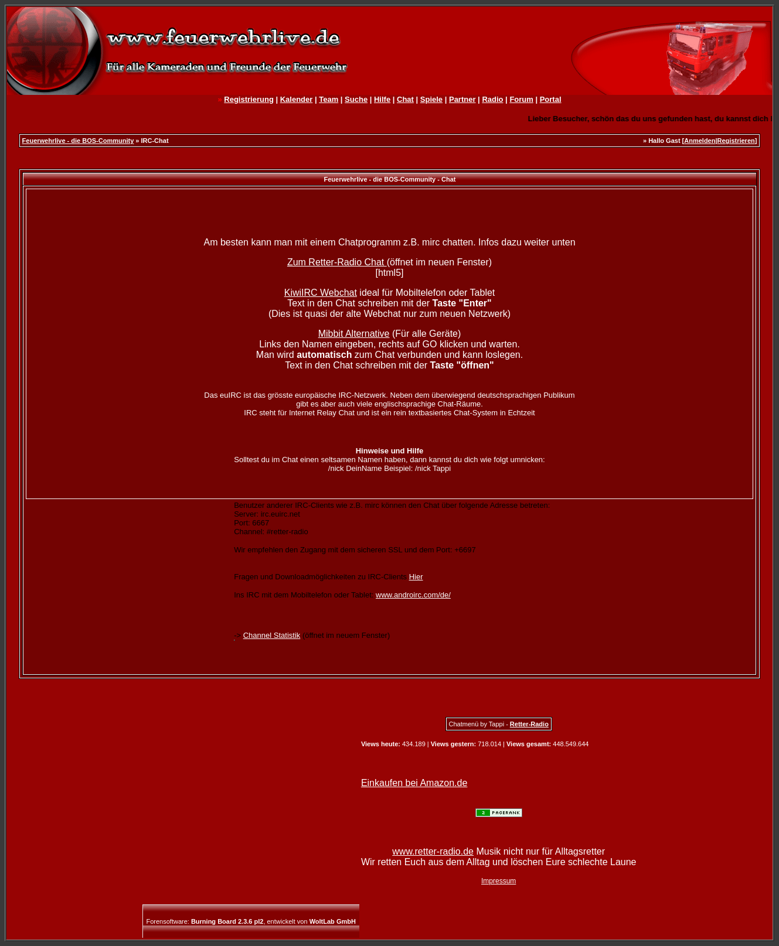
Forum (521, 99)
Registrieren (736, 140)
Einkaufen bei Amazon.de (414, 783)
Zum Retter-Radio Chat (337, 262)
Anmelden (699, 140)
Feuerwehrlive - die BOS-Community (78, 140)
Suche (356, 99)
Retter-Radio (529, 724)
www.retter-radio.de (433, 851)
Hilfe (382, 99)
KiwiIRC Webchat (320, 293)
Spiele (431, 99)
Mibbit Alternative (354, 334)
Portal (551, 99)
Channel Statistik (272, 635)
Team (328, 99)
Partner (462, 99)
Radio (492, 99)
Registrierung (249, 99)
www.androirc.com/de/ (413, 594)
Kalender (296, 99)
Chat (405, 99)
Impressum (498, 881)
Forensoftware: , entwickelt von (251, 921)
